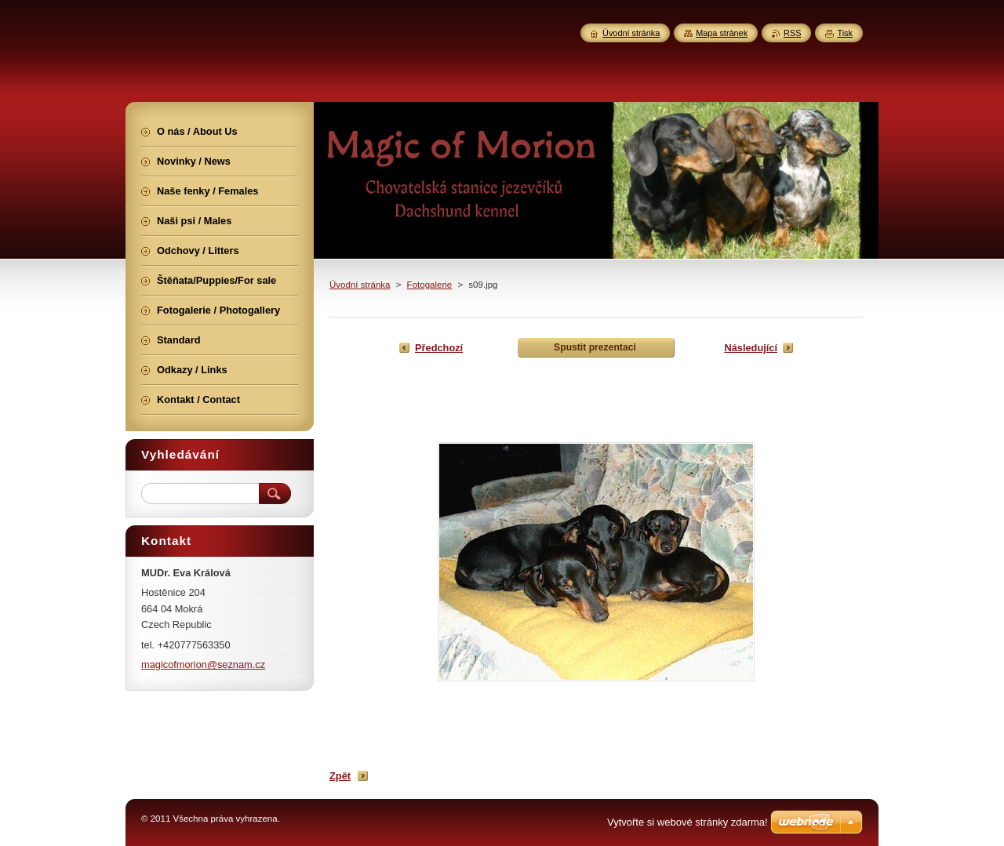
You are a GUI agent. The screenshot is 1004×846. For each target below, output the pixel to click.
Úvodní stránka (359, 284)
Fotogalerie (430, 284)
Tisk (845, 33)
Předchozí (439, 348)
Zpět (340, 776)
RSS (792, 33)
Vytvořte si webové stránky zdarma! (687, 822)
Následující (750, 348)
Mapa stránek (722, 33)
